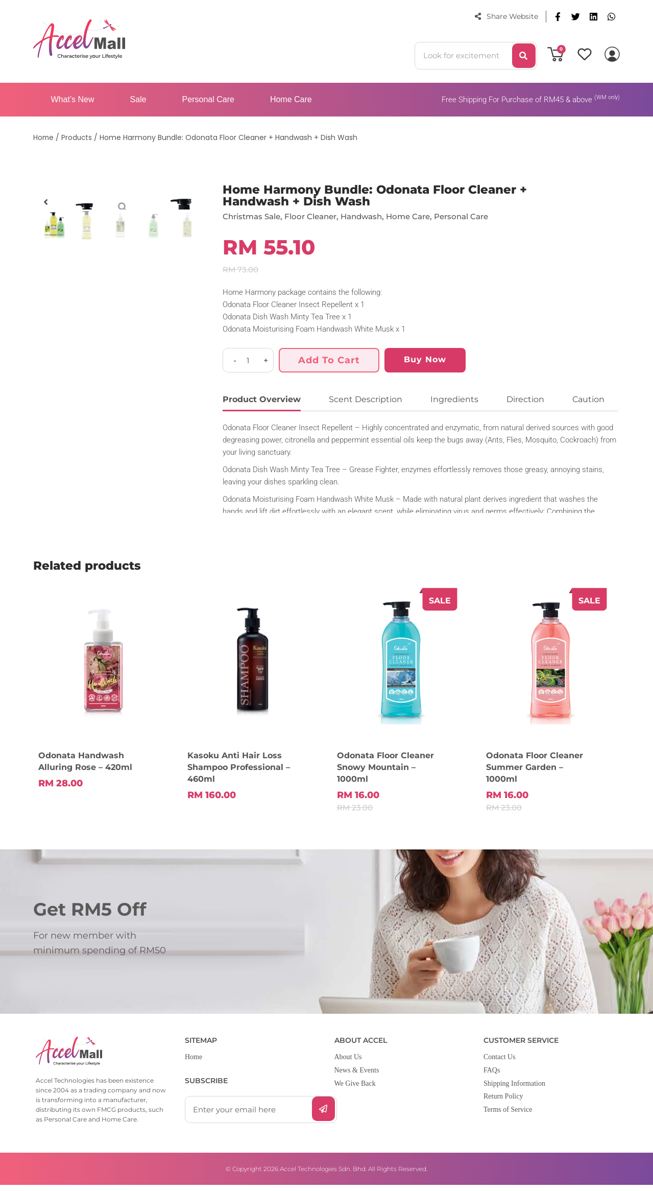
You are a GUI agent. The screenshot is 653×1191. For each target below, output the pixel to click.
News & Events (356, 1077)
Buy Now (425, 359)
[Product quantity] (248, 360)
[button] (558, 16)
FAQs (491, 1077)
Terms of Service (507, 1115)
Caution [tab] (588, 399)
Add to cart (329, 360)
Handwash (370, 216)
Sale (138, 99)
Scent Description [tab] (365, 399)
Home (193, 1063)
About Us (348, 1063)
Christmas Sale (253, 216)
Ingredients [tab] (454, 399)
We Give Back (355, 1089)
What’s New (72, 99)
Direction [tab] (525, 399)
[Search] (524, 55)
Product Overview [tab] (262, 399)
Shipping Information (514, 1089)
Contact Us (499, 1063)
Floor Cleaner (316, 216)
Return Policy (503, 1103)
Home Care (291, 99)
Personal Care (208, 99)
